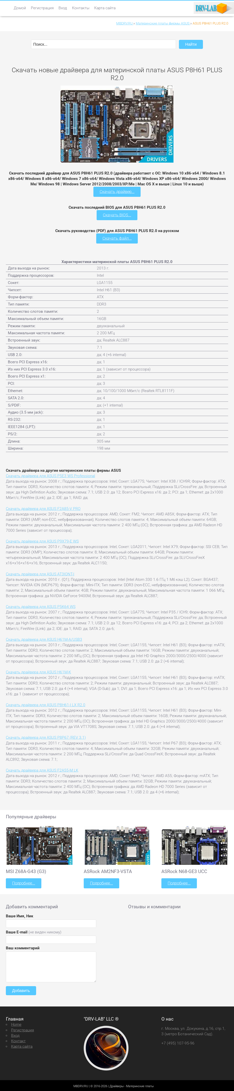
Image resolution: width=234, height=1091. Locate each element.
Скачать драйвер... (117, 191)
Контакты (80, 8)
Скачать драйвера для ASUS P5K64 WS (40, 605)
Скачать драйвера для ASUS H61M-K (38, 671)
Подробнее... (23, 882)
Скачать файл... (117, 237)
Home (16, 1023)
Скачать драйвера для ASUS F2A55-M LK (42, 769)
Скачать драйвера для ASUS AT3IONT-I (40, 573)
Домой (20, 8)
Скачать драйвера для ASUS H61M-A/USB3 (44, 638)
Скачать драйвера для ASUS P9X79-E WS (42, 540)
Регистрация (42, 8)
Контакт (18, 1039)
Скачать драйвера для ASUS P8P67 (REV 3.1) (46, 736)
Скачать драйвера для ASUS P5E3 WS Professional (50, 474)
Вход (62, 8)
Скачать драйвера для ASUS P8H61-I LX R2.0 (45, 703)
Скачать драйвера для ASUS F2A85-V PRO (43, 507)
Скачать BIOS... (117, 214)
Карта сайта (105, 8)
